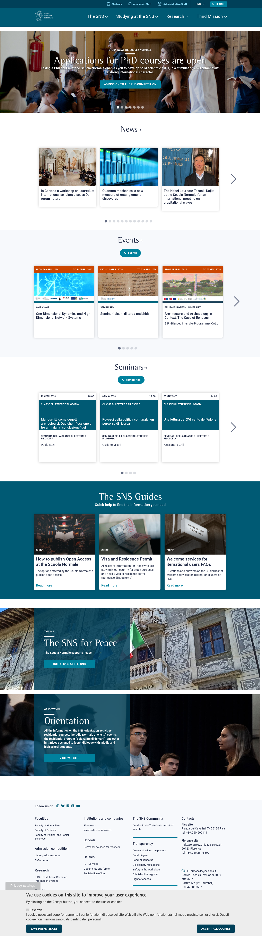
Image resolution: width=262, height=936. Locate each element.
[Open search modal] (218, 4)
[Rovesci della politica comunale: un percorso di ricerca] (129, 434)
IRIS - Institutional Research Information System (52, 881)
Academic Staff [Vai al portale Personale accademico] (145, 4)
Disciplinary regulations (147, 866)
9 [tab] (139, 223)
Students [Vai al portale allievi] (119, 4)
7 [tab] (142, 108)
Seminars (131, 372)
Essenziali (37, 910)
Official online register (146, 876)
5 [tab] (134, 108)
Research (175, 16)
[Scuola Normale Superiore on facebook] (72, 806)
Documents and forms (98, 869)
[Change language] (204, 4)
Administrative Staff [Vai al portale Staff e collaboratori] (177, 4)
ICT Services (91, 865)
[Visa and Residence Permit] (129, 558)
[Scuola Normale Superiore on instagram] (57, 806)
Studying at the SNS (135, 16)
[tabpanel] (130, 72)
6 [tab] (138, 108)
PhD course (42, 861)
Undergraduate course (49, 856)
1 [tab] (118, 108)
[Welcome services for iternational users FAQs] (195, 558)
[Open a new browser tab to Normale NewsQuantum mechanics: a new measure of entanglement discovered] (129, 179)
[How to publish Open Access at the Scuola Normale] (64, 558)
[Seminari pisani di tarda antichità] (128, 299)
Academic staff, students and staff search (155, 827)
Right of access (142, 881)
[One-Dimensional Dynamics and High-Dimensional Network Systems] (64, 300)
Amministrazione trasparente (151, 851)
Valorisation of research (99, 830)
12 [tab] (151, 223)
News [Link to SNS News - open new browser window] (131, 130)
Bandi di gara (141, 856)
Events (130, 243)
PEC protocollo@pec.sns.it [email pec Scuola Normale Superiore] (200, 870)
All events (130, 256)
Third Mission (210, 16)
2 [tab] (122, 108)
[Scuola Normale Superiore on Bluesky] (62, 806)
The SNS (95, 16)
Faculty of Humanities (49, 825)
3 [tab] (126, 108)
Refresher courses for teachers (103, 847)
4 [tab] (130, 108)
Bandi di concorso (144, 861)
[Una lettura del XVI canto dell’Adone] (190, 434)
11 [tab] (147, 223)
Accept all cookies (215, 928)
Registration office (95, 875)
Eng (201, 4)
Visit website (69, 764)
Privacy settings (23, 885)
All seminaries (131, 385)
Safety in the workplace (147, 871)
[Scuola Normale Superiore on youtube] (78, 806)
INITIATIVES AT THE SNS (69, 670)
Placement (90, 825)
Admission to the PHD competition (130, 84)
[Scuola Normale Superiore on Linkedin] (68, 806)
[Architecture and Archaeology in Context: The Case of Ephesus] (193, 302)
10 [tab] (143, 223)
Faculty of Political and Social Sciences (53, 837)
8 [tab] (134, 223)
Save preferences (44, 928)
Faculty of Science (46, 830)
